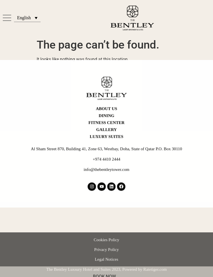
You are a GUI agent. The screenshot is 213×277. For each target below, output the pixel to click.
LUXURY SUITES (106, 130)
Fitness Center (106, 116)
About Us (106, 102)
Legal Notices (106, 267)
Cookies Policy (106, 248)
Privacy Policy (106, 258)
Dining (106, 109)
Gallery (106, 123)
